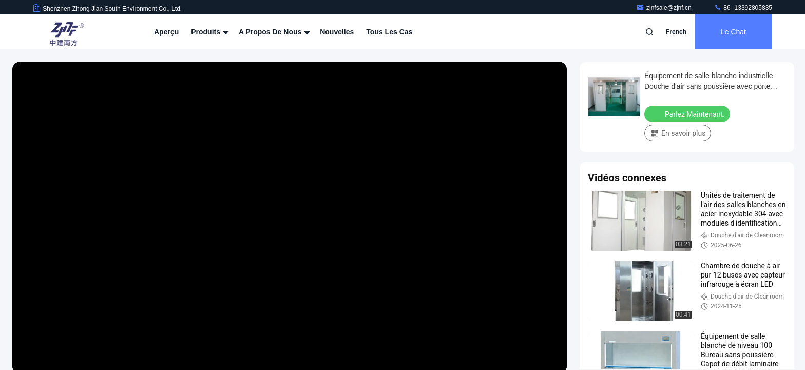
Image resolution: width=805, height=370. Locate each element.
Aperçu (166, 32)
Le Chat (733, 32)
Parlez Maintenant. (688, 113)
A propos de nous (273, 32)
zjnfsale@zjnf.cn (664, 7)
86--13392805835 (743, 7)
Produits (208, 32)
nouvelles (337, 32)
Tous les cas (389, 32)
